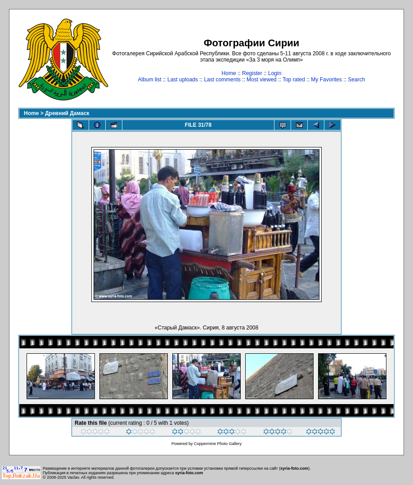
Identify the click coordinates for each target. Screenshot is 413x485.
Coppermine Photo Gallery (218, 443)
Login (274, 73)
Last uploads (182, 79)
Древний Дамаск (67, 113)
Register (252, 73)
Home (229, 73)
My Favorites (326, 79)
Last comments (222, 79)
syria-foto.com (294, 468)
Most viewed (262, 79)
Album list (150, 79)
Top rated (294, 79)
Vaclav (73, 477)
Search (356, 79)
